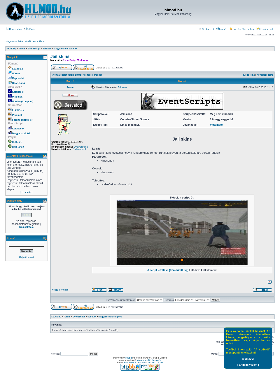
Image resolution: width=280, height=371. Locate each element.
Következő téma (265, 75)
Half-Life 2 (18, 147)
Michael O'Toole (155, 362)
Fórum (16, 73)
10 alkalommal (81, 147)
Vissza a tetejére (59, 290)
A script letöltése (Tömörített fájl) (167, 270)
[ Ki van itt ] (26, 192)
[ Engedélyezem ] (248, 364)
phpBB (128, 358)
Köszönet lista (265, 29)
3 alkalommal (79, 149)
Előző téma (249, 75)
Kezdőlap (17, 68)
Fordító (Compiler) (22, 101)
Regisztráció (15, 29)
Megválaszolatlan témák (18, 41)
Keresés (221, 29)
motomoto (216, 124)
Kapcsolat (18, 78)
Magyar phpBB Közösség (149, 360)
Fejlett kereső (26, 257)
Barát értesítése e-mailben (89, 75)
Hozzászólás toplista (241, 29)
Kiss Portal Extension (134, 362)
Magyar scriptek (21, 133)
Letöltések (18, 92)
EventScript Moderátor (76, 60)
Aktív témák (39, 41)
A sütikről (248, 358)
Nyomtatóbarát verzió (63, 75)
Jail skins (60, 56)
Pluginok (17, 96)
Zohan (70, 87)
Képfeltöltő (18, 83)
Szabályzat (206, 29)
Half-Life (17, 142)
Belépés (29, 29)
